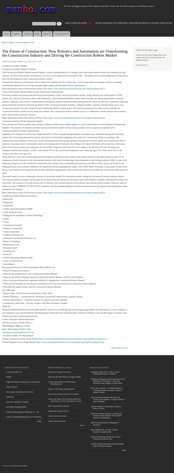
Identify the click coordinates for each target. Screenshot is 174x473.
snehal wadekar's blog (24, 42)
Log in (67, 23)
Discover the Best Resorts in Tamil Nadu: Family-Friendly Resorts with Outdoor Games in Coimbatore (106, 416)
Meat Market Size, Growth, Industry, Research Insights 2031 (104, 431)
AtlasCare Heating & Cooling (17, 402)
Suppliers (16, 34)
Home (6, 34)
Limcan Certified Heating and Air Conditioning (23, 417)
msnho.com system (19, 466)
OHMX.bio (10, 397)
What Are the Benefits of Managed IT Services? (105, 424)
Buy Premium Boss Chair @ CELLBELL (63, 394)
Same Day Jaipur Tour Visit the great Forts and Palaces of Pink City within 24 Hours (65, 400)
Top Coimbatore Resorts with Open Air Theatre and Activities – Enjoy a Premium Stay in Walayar (108, 399)
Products (27, 34)
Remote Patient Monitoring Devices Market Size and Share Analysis (107, 445)
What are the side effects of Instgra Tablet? (64, 377)
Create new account (79, 23)
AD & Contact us (142, 65)
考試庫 (8, 377)
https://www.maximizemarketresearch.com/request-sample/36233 (76, 89)
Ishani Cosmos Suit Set (57, 416)
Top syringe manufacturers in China (19, 392)
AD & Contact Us (62, 34)
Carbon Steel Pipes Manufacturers (61, 389)
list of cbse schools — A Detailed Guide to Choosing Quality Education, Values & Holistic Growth (107, 390)
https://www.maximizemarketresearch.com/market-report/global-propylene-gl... (70, 342)
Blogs (37, 34)
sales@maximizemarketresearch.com (18, 332)
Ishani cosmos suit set (56, 421)
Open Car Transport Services (59, 372)
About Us (47, 34)
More (39, 421)
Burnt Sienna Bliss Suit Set (58, 406)
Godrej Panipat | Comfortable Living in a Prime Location (106, 408)
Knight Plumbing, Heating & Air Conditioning (23, 382)
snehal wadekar (17, 62)
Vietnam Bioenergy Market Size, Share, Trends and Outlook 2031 (106, 438)
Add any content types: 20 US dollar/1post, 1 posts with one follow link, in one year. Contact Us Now (133, 23)
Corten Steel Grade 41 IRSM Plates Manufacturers (62, 383)
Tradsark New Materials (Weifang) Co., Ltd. (22, 412)
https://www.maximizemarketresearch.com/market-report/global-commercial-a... (73, 339)
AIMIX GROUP (11, 387)
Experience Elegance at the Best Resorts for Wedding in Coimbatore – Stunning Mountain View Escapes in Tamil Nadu (108, 381)
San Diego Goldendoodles (16, 407)
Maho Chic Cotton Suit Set (58, 411)
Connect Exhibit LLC (14, 372)
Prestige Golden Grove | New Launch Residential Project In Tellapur (105, 373)
